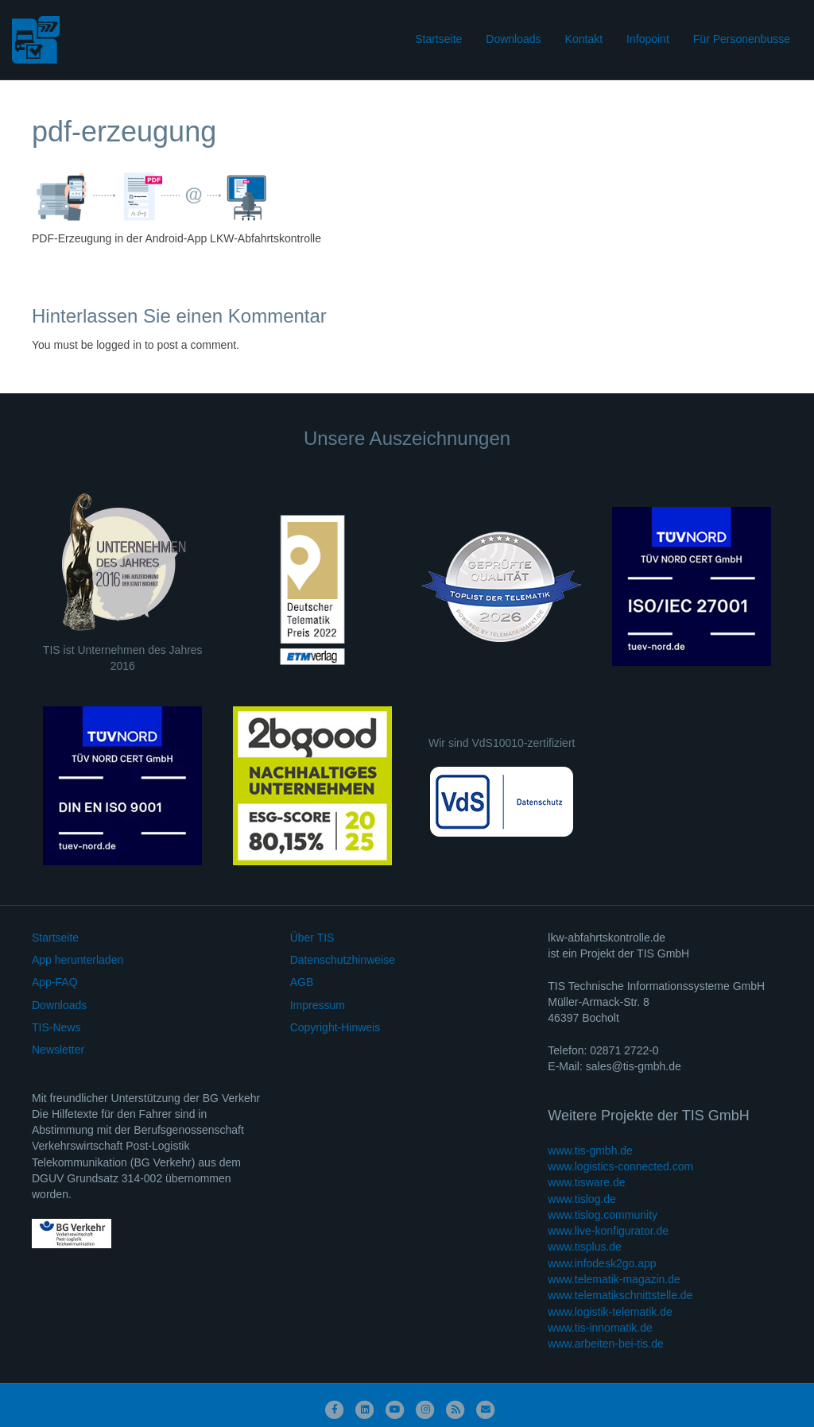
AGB (302, 982)
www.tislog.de (582, 1199)
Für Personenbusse (741, 39)
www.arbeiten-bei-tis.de (606, 1343)
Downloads (513, 39)
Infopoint (647, 39)
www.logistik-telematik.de (610, 1311)
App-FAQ (55, 982)
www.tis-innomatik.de (600, 1327)
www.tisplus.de (585, 1246)
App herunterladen (77, 959)
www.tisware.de (586, 1182)
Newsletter (58, 1049)
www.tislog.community (602, 1215)
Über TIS (312, 937)
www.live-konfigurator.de (608, 1230)
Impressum (317, 1005)
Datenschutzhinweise (342, 959)
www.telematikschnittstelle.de (620, 1295)
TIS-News (56, 1027)
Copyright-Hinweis (335, 1027)
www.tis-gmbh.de (590, 1150)
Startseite (438, 39)
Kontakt (584, 39)
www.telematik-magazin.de (614, 1279)
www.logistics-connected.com (620, 1166)
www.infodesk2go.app (602, 1263)
